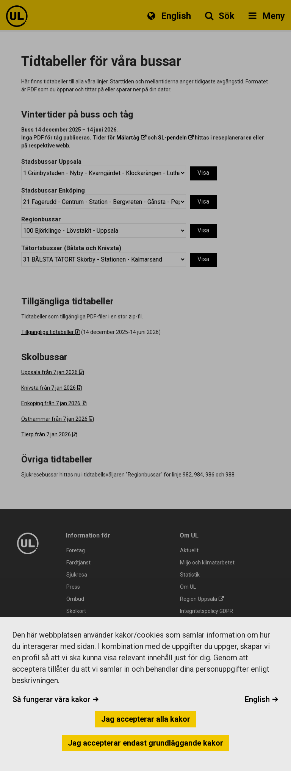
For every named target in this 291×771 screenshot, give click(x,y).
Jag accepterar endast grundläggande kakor (145, 742)
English (261, 699)
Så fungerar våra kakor (56, 699)
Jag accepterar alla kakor (145, 719)
